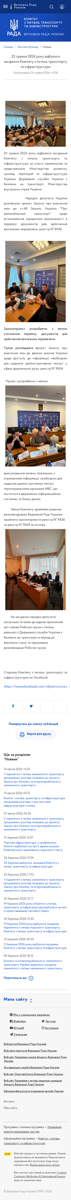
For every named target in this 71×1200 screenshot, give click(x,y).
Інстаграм (50, 1028)
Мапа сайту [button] (16, 999)
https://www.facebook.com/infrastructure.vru (37, 686)
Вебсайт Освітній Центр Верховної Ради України (33, 1074)
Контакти (9, 1101)
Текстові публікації (27, 47)
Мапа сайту (10, 1108)
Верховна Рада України (44, 34)
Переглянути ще (15, 978)
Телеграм (18, 1034)
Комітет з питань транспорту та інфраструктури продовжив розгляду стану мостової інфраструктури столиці (34, 802)
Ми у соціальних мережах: (30, 1015)
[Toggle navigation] (5, 7)
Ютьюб (17, 1028)
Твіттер (49, 1021)
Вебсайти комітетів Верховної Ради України (30, 1051)
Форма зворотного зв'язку (45, 1165)
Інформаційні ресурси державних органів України (33, 1091)
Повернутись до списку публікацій (33, 724)
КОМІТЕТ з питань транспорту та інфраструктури (43, 23)
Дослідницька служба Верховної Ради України (31, 1067)
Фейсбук (18, 1021)
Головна (8, 47)
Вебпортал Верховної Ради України (25, 1044)
